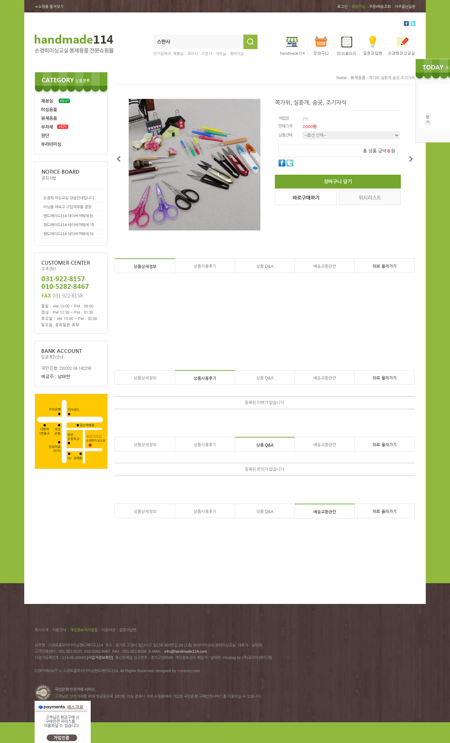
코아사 (192, 54)
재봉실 (178, 54)
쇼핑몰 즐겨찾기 (49, 6)
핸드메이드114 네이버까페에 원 (68, 216)
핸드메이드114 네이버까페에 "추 (68, 225)
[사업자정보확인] (100, 657)
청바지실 (237, 54)
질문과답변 (127, 630)
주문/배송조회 (380, 6)
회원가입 (358, 6)
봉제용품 (358, 77)
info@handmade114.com (185, 651)
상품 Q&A (265, 266)
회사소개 (41, 630)
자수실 (221, 54)
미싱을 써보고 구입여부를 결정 (67, 207)
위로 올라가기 (384, 266)
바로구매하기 (306, 198)
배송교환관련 (324, 266)
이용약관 (108, 630)
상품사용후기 (205, 266)
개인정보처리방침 (84, 630)
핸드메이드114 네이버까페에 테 (68, 234)
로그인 (342, 6)
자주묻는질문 (405, 6)
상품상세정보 (145, 266)
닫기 (428, 119)
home (341, 77)
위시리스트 (370, 198)
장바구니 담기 (338, 181)
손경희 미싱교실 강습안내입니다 (68, 198)
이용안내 (59, 630)
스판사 (206, 54)
